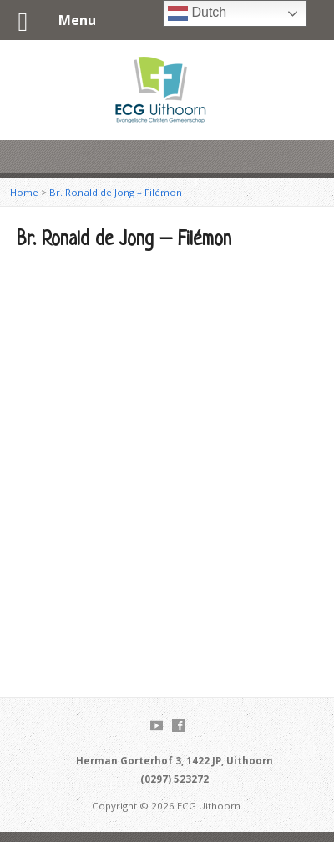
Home (24, 192)
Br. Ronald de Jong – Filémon (115, 192)
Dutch (197, 13)
